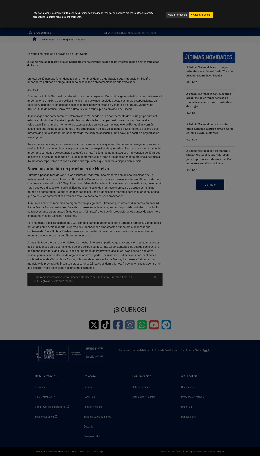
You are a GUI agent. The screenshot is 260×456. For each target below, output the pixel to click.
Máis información (177, 14)
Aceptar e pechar (201, 14)
